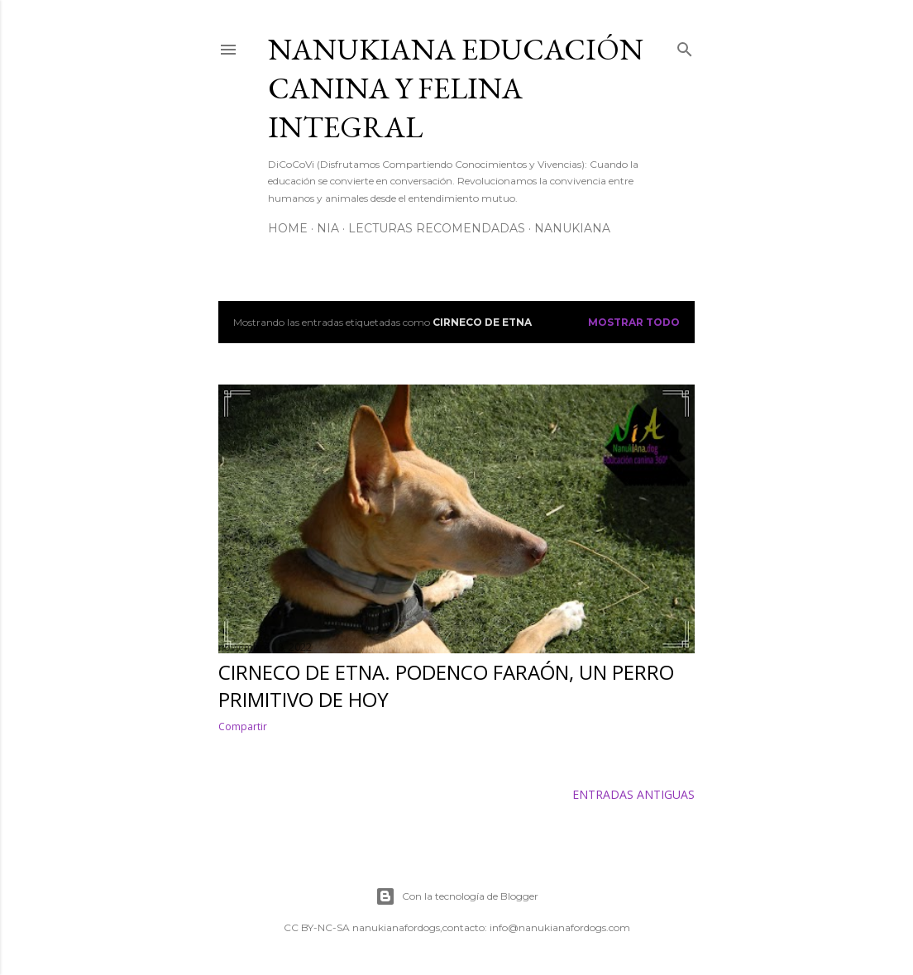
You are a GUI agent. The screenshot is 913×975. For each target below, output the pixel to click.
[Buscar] (685, 46)
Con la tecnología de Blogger (456, 896)
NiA (328, 228)
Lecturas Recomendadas (436, 228)
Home (288, 228)
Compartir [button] (242, 726)
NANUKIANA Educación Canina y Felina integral (455, 88)
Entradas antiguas (633, 794)
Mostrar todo (634, 322)
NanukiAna (572, 228)
